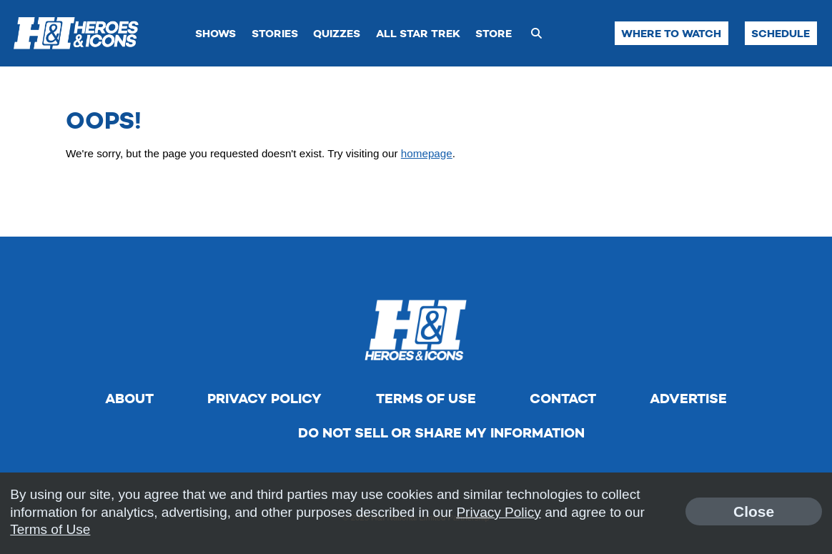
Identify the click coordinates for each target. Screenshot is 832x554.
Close (753, 511)
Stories (275, 33)
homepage (426, 153)
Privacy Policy (264, 398)
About (129, 398)
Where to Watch (671, 33)
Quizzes (336, 33)
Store (493, 33)
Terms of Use (426, 398)
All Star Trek (418, 33)
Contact (563, 398)
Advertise (688, 398)
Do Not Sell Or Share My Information (441, 433)
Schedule (780, 33)
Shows (215, 33)
